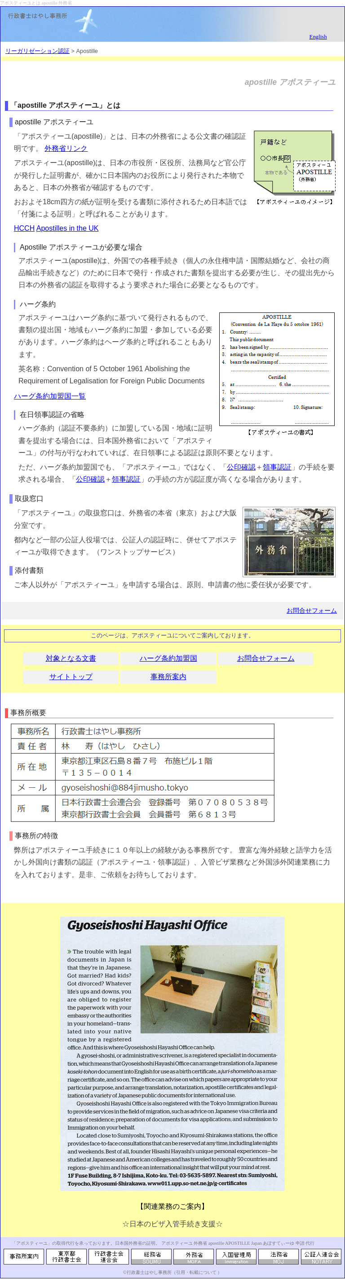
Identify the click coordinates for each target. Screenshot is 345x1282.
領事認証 (277, 467)
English (318, 37)
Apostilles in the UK (67, 228)
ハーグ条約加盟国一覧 (50, 396)
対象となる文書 (71, 658)
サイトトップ (71, 677)
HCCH (24, 228)
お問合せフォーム (312, 610)
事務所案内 (168, 677)
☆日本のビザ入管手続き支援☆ (172, 1224)
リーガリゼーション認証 (37, 51)
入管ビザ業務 (222, 862)
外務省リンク (66, 148)
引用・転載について (196, 1272)
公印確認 (241, 467)
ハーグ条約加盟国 (168, 658)
